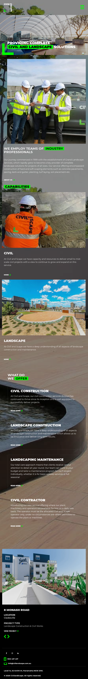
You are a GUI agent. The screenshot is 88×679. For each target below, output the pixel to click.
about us (9, 181)
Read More (16, 411)
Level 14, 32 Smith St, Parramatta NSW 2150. (23, 671)
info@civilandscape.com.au (17, 663)
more (7, 276)
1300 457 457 (11, 659)
